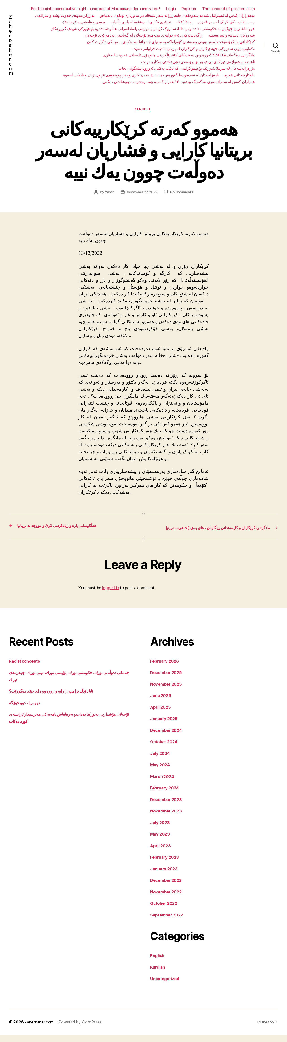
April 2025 (162, 714)
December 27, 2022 (141, 193)
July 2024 (161, 760)
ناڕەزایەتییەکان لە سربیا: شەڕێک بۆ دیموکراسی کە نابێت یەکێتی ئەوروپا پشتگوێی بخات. (186, 68)
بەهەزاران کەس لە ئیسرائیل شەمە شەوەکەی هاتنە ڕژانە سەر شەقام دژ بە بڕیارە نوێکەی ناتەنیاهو (177, 15)
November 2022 (168, 899)
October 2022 (165, 910)
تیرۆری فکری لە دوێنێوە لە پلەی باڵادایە (141, 21)
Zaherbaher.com (11, 45)
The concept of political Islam (228, 8)
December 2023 (168, 807)
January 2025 (165, 726)
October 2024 (166, 749)
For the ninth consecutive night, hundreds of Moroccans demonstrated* (95, 8)
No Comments (183, 193)
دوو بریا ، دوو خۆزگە (27, 710)
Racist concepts (26, 668)
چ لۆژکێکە (184, 21)
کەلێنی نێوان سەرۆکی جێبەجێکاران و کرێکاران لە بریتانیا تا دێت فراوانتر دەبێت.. (193, 48)
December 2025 (168, 679)
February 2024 (166, 795)
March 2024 (163, 783)
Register (189, 8)
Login (171, 8)
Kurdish (144, 110)
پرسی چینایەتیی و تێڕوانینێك (83, 21)
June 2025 (162, 703)
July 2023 (161, 830)
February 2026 (166, 668)
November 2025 (168, 691)
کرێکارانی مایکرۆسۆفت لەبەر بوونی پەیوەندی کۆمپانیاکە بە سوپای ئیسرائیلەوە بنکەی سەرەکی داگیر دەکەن (171, 41)
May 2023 (161, 841)
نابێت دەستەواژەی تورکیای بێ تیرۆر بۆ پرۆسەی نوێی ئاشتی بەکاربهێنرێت (198, 61)
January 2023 (165, 876)
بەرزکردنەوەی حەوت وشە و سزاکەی (65, 15)
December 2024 (168, 737)
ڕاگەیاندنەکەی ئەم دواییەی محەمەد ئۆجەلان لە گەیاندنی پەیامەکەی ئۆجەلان (144, 35)
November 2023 (168, 818)
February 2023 (166, 864)
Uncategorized (167, 986)
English (158, 963)
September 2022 (169, 922)
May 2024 (161, 772)
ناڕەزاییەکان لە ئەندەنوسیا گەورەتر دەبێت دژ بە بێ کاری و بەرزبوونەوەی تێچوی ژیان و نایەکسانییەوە (141, 75)
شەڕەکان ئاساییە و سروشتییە (232, 35)
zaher (108, 193)
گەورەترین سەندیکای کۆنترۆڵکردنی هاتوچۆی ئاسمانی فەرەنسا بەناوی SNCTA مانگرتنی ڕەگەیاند (179, 55)
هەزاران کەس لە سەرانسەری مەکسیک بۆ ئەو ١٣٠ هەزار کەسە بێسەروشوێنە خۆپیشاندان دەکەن (178, 81)
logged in (110, 595)
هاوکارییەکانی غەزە (240, 75)
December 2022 (168, 887)
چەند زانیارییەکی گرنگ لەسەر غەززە (226, 21)
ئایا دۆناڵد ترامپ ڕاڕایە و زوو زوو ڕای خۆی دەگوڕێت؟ (58, 698)
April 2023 (162, 853)
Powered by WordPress (83, 1029)
